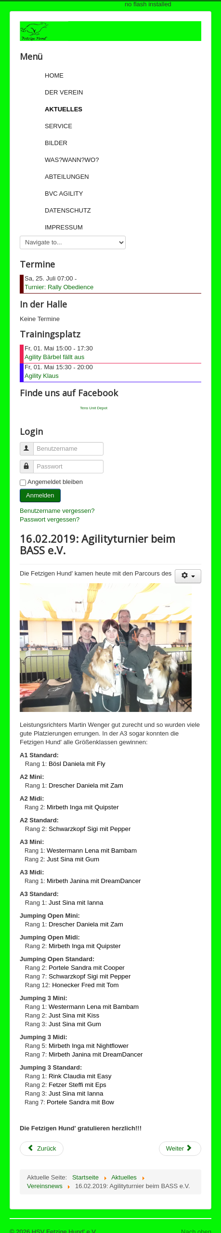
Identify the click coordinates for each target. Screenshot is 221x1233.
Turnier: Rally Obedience (59, 287)
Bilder (56, 143)
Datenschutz (68, 210)
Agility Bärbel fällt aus (54, 357)
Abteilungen (67, 176)
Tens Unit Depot (93, 408)
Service (58, 126)
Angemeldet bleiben (55, 481)
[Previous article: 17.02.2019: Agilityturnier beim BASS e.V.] (42, 1148)
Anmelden (40, 495)
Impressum (64, 227)
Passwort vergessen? (49, 519)
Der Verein (64, 92)
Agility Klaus (42, 375)
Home (54, 75)
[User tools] (188, 576)
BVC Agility (64, 193)
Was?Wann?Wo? (72, 159)
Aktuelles (63, 109)
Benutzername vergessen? (57, 510)
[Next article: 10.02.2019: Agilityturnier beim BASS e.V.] (180, 1148)
